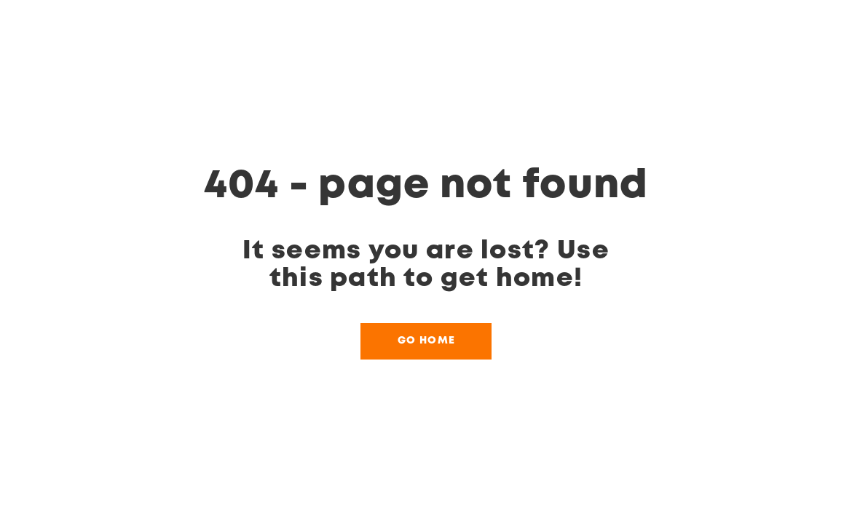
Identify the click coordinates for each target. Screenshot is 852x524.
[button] (426, 341)
